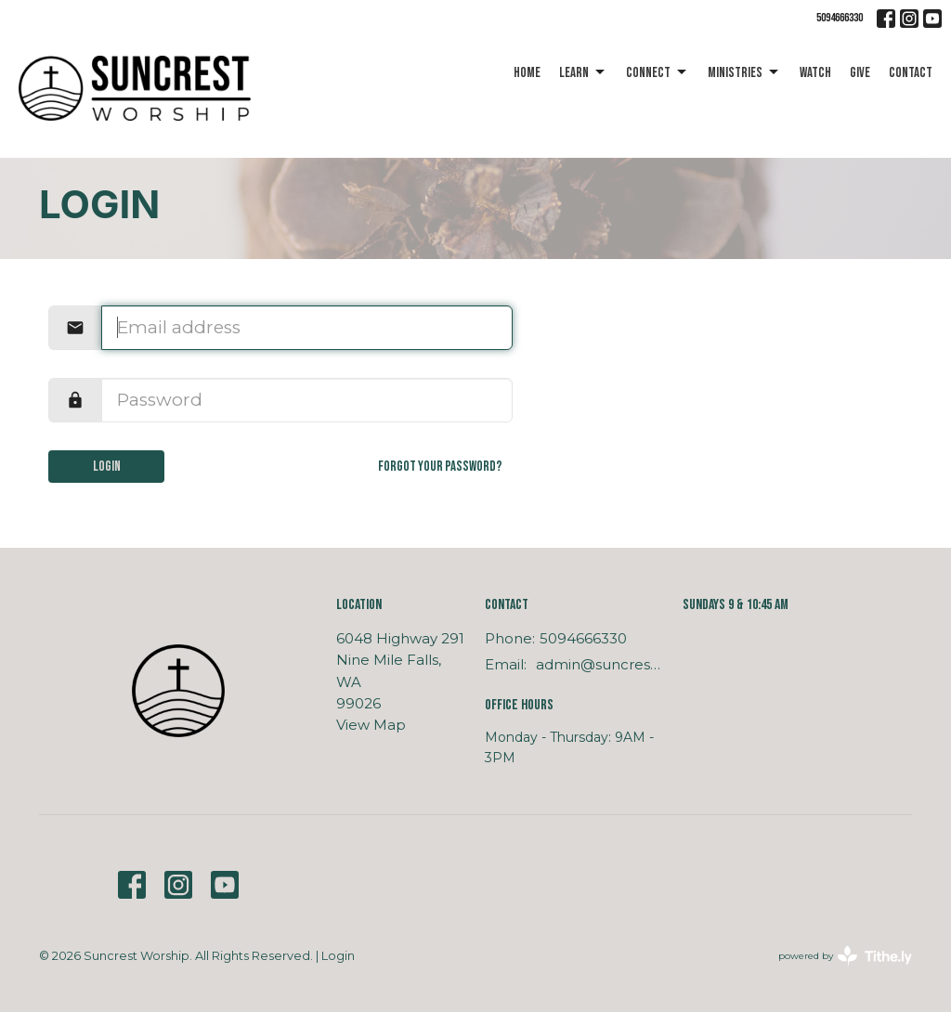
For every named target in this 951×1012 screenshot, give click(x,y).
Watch (815, 73)
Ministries (744, 72)
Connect (657, 72)
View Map (371, 724)
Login (107, 466)
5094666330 (839, 17)
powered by (845, 955)
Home (527, 73)
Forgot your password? (440, 466)
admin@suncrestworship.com (600, 664)
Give (860, 73)
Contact (910, 73)
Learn (583, 72)
